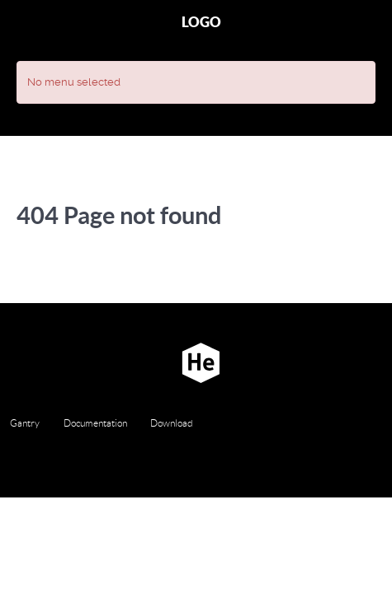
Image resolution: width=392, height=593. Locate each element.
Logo (201, 22)
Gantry (25, 423)
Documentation (95, 423)
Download (171, 423)
